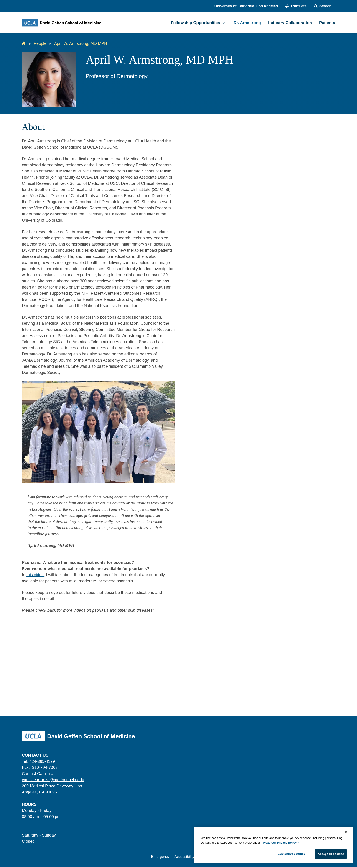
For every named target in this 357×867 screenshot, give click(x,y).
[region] (273, 845)
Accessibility (184, 857)
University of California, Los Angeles (246, 6)
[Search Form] (322, 6)
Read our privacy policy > (281, 842)
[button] (295, 6)
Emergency (160, 857)
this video (35, 575)
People (40, 43)
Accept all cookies (331, 854)
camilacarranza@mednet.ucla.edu (53, 780)
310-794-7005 (45, 767)
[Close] (346, 832)
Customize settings (292, 853)
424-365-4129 (42, 761)
